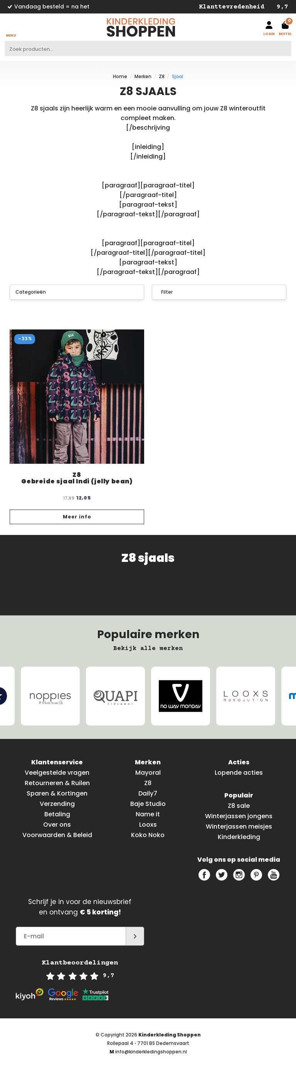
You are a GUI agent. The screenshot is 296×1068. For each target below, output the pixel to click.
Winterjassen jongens (238, 816)
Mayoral (148, 772)
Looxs (148, 824)
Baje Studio (148, 803)
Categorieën (77, 292)
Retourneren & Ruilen (57, 783)
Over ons (57, 824)
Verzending (57, 803)
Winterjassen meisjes (239, 826)
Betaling (57, 814)
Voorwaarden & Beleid (57, 835)
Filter (164, 292)
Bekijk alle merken (148, 648)
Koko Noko (148, 835)
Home (120, 76)
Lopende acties (239, 772)
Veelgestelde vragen (57, 772)
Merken (143, 76)
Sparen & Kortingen (57, 793)
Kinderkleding (239, 836)
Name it (148, 814)
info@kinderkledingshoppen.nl (151, 1051)
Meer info (77, 516)
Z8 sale (239, 805)
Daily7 (147, 793)
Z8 (162, 76)
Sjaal (177, 76)
